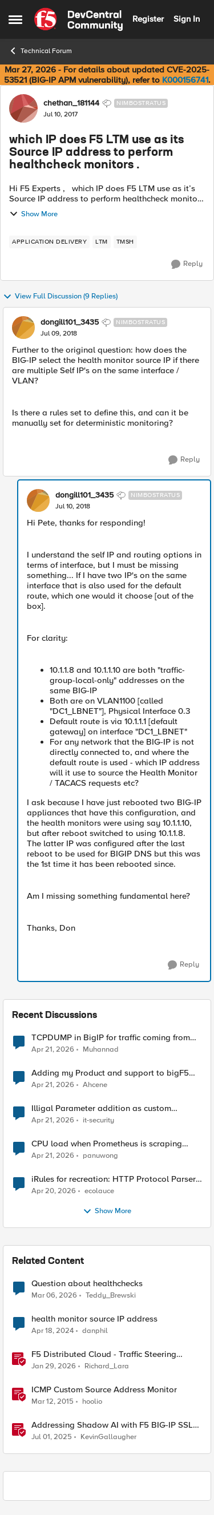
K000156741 (185, 80)
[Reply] (187, 264)
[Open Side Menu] (15, 19)
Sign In (186, 19)
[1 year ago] (51, 1437)
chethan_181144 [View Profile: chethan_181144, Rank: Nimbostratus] (71, 103)
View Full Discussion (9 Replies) (60, 296)
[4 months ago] (54, 1295)
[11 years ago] (52, 1402)
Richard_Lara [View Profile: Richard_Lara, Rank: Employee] (106, 1366)
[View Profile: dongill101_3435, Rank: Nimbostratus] (23, 327)
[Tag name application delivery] (49, 242)
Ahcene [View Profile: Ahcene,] (95, 1085)
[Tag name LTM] (101, 242)
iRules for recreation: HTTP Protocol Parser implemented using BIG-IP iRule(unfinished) (113, 1179)
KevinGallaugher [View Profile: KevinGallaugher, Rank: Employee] (108, 1437)
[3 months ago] (52, 1049)
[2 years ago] (52, 1331)
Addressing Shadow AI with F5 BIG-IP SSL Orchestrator (112, 1425)
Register (148, 19)
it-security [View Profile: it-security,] (98, 1120)
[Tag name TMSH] (125, 242)
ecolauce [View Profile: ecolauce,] (99, 1191)
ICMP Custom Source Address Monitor (104, 1390)
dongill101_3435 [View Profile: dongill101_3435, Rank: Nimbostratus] (70, 322)
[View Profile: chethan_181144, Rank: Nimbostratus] (23, 108)
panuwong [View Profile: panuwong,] (100, 1156)
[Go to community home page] (78, 19)
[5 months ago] (53, 1366)
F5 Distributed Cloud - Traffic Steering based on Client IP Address (103, 1354)
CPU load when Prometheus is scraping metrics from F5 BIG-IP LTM (106, 1144)
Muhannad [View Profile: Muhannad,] (101, 1049)
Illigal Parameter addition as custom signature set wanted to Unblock (101, 1108)
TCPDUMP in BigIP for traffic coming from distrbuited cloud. (110, 1038)
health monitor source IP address (94, 1319)
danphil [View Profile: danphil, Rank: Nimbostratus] (95, 1331)
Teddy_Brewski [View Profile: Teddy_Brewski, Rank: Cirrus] (111, 1295)
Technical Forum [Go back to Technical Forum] (40, 50)
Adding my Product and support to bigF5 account (110, 1073)
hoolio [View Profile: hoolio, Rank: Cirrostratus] (92, 1401)
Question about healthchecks (87, 1283)
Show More (33, 214)
